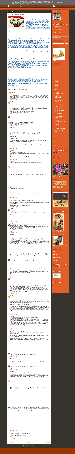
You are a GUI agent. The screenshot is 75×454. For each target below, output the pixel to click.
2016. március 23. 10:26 (14, 197)
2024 (55, 68)
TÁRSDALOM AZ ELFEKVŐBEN (60, 128)
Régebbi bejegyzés (46, 442)
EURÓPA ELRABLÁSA (58, 97)
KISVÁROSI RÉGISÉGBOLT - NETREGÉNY (20, 8)
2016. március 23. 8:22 (13, 189)
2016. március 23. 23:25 (14, 275)
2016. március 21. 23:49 (14, 99)
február (56, 135)
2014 (55, 140)
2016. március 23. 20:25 (14, 232)
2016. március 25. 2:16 (13, 436)
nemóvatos (12, 121)
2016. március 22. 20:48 (14, 171)
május (56, 89)
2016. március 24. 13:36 (14, 369)
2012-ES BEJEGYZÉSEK (57, 31)
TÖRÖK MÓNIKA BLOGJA (57, 259)
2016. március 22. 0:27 (13, 113)
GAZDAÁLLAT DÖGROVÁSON (59, 116)
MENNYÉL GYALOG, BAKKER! (59, 132)
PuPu (11, 208)
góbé (11, 101)
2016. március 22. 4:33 (13, 119)
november (56, 81)
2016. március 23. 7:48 (13, 175)
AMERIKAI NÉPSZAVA (56, 254)
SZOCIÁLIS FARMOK (58, 101)
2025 (55, 67)
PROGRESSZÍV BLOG (56, 257)
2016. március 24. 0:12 (13, 293)
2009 (55, 146)
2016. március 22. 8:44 (13, 154)
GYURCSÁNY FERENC (41, 8)
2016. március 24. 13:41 (14, 377)
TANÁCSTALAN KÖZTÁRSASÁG (60, 106)
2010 (55, 145)
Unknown (11, 165)
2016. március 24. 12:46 (14, 356)
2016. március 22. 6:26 (13, 125)
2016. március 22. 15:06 (14, 163)
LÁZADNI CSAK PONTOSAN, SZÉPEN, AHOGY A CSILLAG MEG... (60, 130)
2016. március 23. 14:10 (14, 206)
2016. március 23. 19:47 (14, 221)
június (56, 88)
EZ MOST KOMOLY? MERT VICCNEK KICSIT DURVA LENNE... (59, 114)
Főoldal (28, 442)
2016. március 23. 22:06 (14, 244)
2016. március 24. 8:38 (13, 328)
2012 (55, 142)
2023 (55, 69)
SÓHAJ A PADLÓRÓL (32, 8)
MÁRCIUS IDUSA (57, 127)
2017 (55, 77)
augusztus (56, 85)
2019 (55, 75)
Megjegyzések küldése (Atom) (31, 445)
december (56, 80)
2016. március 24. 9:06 (13, 350)
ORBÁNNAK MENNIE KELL (59, 134)
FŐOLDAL (9, 8)
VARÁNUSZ (55, 260)
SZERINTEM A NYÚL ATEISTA (59, 100)
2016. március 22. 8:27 (13, 148)
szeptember (57, 84)
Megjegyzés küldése (12, 438)
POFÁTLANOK (57, 120)
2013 (55, 141)
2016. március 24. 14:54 (14, 430)
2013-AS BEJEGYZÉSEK (57, 32)
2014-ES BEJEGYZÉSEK (57, 34)
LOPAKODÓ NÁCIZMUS (58, 117)
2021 (55, 72)
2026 (55, 65)
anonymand (12, 115)
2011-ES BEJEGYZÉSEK (57, 29)
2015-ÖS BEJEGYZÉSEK (57, 35)
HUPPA (54, 251)
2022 (55, 71)
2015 (55, 138)
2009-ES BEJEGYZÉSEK (57, 26)
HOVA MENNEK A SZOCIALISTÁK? (58, 96)
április (56, 90)
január (56, 137)
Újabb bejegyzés (11, 442)
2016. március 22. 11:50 (14, 159)
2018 (55, 76)
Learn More (58, 2)
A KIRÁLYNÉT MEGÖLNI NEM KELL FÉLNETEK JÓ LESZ (59, 110)
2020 (55, 73)
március (56, 92)
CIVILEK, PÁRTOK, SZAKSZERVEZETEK (58, 108)
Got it (62, 2)
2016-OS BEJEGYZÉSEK (57, 37)
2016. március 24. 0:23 (13, 314)
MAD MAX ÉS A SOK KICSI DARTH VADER (59, 104)
